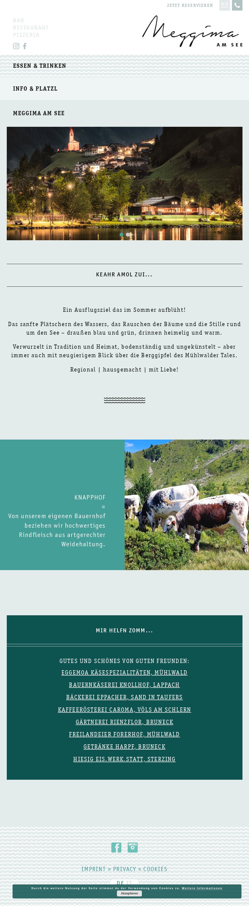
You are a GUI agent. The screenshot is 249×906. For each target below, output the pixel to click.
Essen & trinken (40, 65)
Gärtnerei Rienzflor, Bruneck (125, 722)
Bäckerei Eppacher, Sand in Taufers (124, 697)
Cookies (155, 870)
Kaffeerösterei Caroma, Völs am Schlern (124, 709)
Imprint (93, 870)
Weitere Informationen (202, 888)
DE (120, 884)
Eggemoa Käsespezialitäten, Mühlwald (124, 672)
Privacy (124, 870)
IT (129, 884)
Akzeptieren (129, 893)
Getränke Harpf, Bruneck (124, 746)
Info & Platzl (35, 88)
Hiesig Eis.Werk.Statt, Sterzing (124, 759)
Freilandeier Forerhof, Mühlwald (124, 734)
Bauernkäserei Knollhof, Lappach (124, 684)
